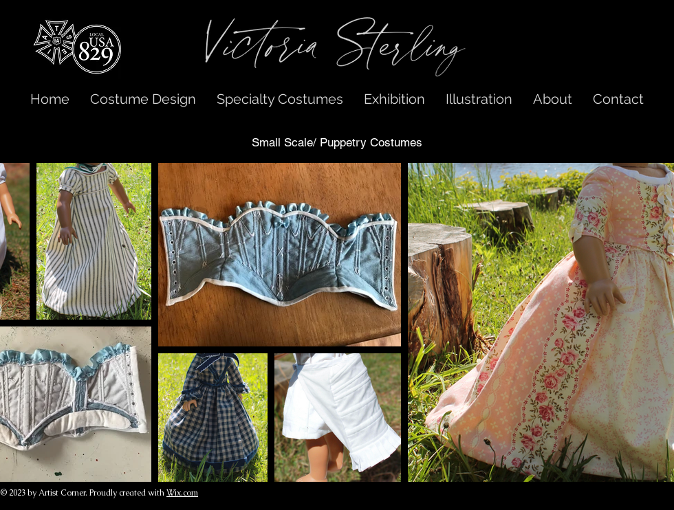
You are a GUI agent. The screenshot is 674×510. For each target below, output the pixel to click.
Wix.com (182, 492)
